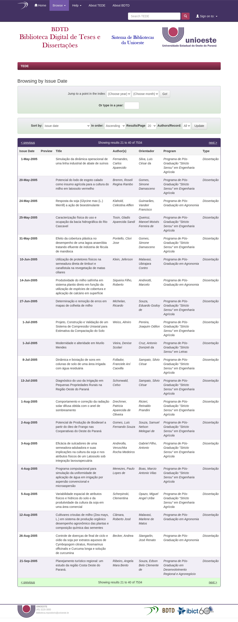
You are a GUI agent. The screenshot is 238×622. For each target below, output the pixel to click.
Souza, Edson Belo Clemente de (149, 565)
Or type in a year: (111, 105)
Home (40, 5)
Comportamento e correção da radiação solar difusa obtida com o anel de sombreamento (82, 406)
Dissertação (211, 159)
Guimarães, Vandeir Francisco (146, 205)
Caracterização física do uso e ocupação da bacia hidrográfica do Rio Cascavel (81, 222)
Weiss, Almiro (122, 322)
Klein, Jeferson (123, 259)
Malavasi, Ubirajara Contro (145, 264)
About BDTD (121, 5)
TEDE (25, 66)
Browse (59, 5)
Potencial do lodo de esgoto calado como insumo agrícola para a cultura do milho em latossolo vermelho (82, 184)
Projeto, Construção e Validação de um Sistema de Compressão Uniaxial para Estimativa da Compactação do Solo (82, 326)
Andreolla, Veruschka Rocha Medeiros (124, 448)
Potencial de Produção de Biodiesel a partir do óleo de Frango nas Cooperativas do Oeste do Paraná (81, 427)
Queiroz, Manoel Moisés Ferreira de (149, 222)
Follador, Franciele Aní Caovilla (122, 364)
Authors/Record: (169, 125)
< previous (28, 142)
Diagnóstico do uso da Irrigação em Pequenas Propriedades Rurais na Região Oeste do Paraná (79, 385)
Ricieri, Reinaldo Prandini (145, 406)
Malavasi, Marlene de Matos (146, 519)
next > (213, 142)
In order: (97, 125)
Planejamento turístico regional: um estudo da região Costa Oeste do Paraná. (79, 565)
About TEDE (96, 5)
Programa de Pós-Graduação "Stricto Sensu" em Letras (176, 347)
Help (76, 5)
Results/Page (135, 125)
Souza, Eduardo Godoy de (149, 305)
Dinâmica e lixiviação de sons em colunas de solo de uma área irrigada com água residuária (80, 364)
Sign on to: (206, 16)
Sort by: (36, 125)
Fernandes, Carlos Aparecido (120, 163)
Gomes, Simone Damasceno (147, 184)
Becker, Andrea (123, 535)
